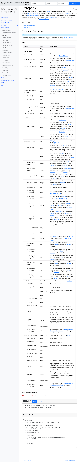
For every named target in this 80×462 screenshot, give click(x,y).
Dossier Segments (7, 45)
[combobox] (38, 3)
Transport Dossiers (7, 75)
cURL (34, 401)
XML (2, 85)
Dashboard (10, 2)
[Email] (51, 3)
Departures (5, 40)
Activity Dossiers (6, 37)
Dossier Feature (6, 42)
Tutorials (3, 25)
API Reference (4, 83)
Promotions (5, 60)
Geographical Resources (7, 80)
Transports (5, 73)
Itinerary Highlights (7, 52)
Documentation (19, 2)
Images (4, 47)
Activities (4, 35)
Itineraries (5, 50)
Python (40, 401)
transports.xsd (28, 27)
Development (4, 17)
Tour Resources (5, 27)
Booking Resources (6, 78)
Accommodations (6, 30)
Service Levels (6, 62)
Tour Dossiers (5, 70)
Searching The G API (6, 20)
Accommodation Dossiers (9, 32)
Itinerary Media (6, 55)
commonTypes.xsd (29, 25)
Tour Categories (6, 67)
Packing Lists (5, 57)
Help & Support (27, 3)
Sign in (74, 3)
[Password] (63, 3)
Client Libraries (5, 22)
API (3, 3)
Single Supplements (7, 65)
